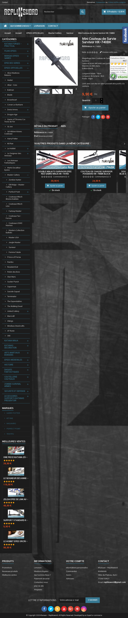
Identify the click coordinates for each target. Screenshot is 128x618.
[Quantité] (96, 100)
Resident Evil (12, 267)
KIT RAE (9, 418)
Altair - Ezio (12, 85)
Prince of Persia (14, 257)
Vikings (10, 321)
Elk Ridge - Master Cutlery (15, 186)
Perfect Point (14, 192)
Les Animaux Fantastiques (11, 162)
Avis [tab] (63, 126)
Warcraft (11, 316)
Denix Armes (12, 110)
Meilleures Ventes (13, 441)
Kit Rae (10, 144)
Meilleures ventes (9, 575)
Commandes (71, 571)
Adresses (70, 579)
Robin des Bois (13, 272)
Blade (9, 95)
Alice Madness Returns (11, 74)
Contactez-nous (41, 582)
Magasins (38, 590)
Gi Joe (10, 127)
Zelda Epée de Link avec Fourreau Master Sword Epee (16, 499)
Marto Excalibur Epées (12, 169)
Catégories (9, 39)
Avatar (10, 80)
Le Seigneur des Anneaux (12, 155)
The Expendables (14, 301)
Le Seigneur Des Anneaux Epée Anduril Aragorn (16, 478)
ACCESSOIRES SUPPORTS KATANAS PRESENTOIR (14, 398)
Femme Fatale (15, 252)
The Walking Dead (14, 306)
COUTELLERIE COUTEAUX (10, 378)
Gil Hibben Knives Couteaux (13, 133)
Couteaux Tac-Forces (13, 217)
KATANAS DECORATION (10, 347)
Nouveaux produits (10, 571)
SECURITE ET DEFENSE (14, 391)
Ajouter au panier (95, 107)
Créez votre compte (117, 2)
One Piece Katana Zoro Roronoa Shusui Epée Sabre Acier (16, 457)
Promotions (7, 568)
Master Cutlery (13, 175)
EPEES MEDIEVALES (13, 360)
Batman (10, 90)
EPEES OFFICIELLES (13, 68)
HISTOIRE (8, 365)
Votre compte (75, 561)
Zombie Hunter (15, 180)
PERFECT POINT (13, 429)
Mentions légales (41, 571)
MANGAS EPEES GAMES (11, 57)
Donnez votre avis (109, 52)
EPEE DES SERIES (12, 63)
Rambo (10, 262)
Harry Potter (12, 139)
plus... (125, 72)
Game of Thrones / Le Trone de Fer (14, 121)
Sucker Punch (13, 282)
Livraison (39, 26)
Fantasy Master (15, 211)
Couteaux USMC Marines (14, 224)
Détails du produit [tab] (46, 126)
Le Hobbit (11, 149)
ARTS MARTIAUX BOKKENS (12, 354)
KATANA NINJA (11, 341)
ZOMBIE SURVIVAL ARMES (12, 385)
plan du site (39, 586)
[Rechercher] (64, 12)
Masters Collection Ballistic (15, 232)
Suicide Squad (13, 292)
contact (53, 26)
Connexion (100, 2)
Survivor (12, 247)
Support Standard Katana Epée (16, 520)
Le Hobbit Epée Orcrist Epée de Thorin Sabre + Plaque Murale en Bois (16, 541)
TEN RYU (10, 434)
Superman (11, 287)
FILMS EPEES (10, 51)
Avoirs (68, 575)
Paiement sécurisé (42, 579)
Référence (87, 46)
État (36, 136)
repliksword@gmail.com (115, 582)
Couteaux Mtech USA (14, 205)
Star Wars (11, 277)
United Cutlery (13, 311)
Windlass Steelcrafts (15, 326)
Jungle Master (14, 242)
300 (8, 336)
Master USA (14, 238)
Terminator (11, 296)
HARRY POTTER (13, 413)
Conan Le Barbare (15, 105)
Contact (5, 2)
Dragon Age (12, 115)
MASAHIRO (11, 424)
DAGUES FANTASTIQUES (11, 371)
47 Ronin (10, 331)
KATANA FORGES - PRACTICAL (13, 45)
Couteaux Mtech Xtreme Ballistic (14, 198)
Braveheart (12, 100)
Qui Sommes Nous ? (20, 26)
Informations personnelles (77, 568)
